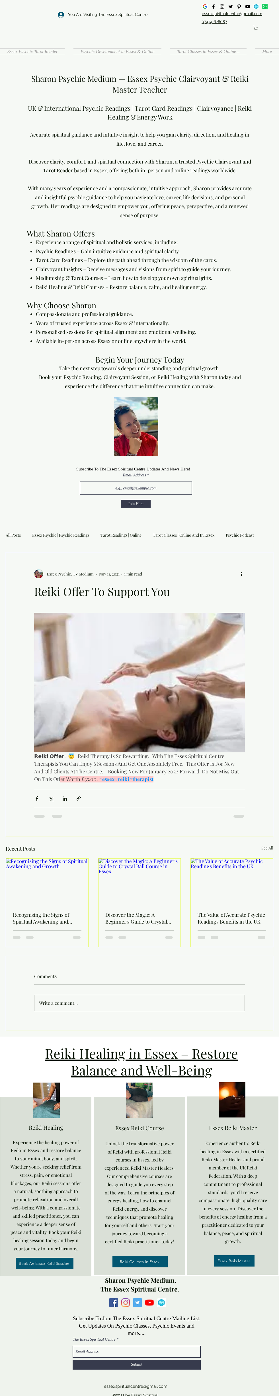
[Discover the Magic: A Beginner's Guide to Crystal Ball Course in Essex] (140, 882)
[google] (205, 6)
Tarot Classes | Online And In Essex (183, 535)
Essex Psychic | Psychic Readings (60, 535)
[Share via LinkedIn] (64, 798)
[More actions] (241, 573)
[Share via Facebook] (37, 798)
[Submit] (137, 1365)
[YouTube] (248, 6)
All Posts (13, 535)
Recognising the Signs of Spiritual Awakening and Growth (41, 918)
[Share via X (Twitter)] (51, 798)
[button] (256, 27)
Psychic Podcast (240, 535)
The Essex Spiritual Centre (94, 1339)
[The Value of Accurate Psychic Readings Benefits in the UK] (232, 882)
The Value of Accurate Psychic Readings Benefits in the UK (231, 918)
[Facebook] (213, 6)
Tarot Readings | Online (120, 535)
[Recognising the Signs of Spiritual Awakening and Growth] (47, 882)
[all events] (256, 6)
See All (267, 848)
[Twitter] (230, 6)
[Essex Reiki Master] (234, 1261)
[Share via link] (78, 798)
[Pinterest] (239, 6)
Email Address (134, 475)
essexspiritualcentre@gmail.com (135, 1386)
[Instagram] (222, 6)
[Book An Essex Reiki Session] (44, 1263)
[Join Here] (136, 504)
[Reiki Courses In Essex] (140, 1261)
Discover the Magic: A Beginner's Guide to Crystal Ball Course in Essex (136, 918)
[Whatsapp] (265, 6)
